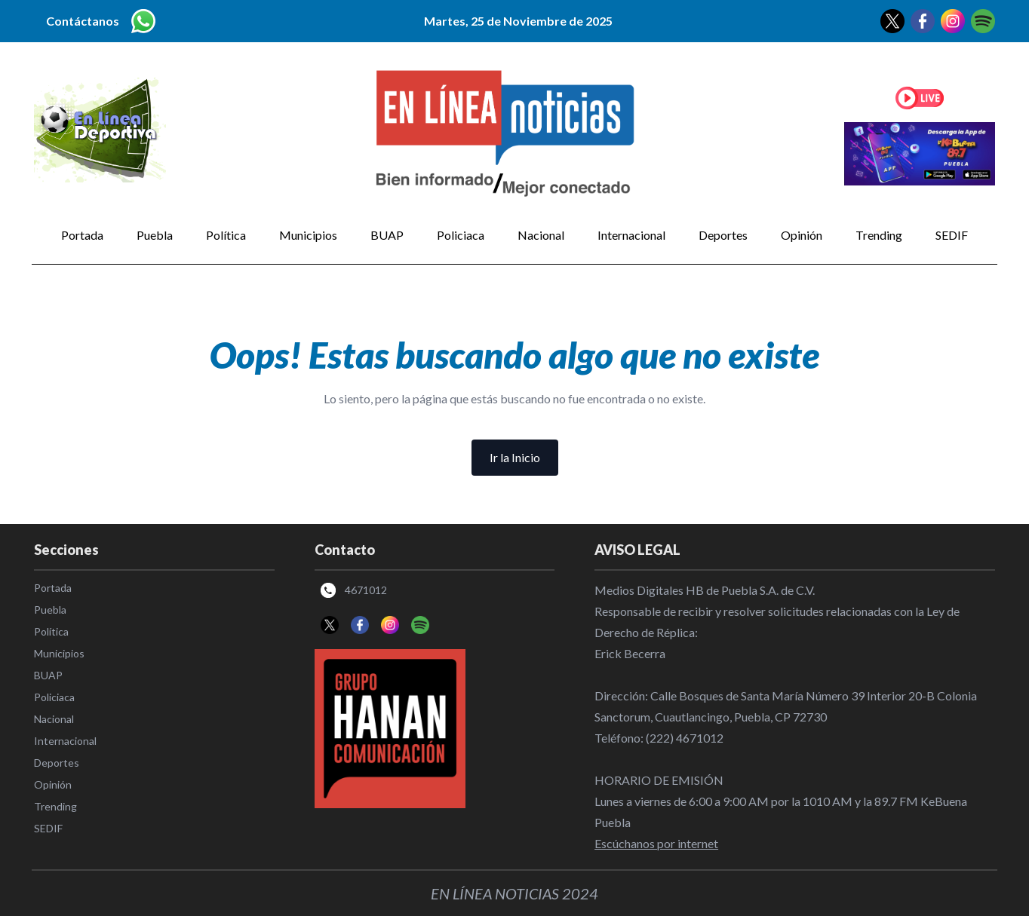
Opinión (801, 235)
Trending (878, 235)
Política (226, 235)
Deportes (723, 235)
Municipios (308, 235)
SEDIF (951, 235)
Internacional (631, 235)
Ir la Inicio (515, 457)
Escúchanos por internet (656, 843)
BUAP (387, 235)
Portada (82, 235)
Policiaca (460, 235)
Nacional (541, 235)
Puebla (155, 235)
